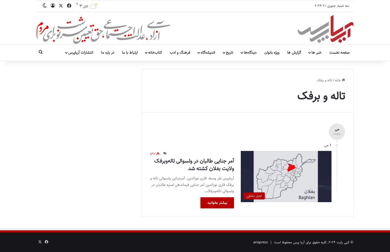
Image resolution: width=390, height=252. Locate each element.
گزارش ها (294, 53)
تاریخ (229, 53)
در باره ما (107, 53)
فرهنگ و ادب (180, 53)
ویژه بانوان (272, 53)
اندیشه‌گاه (208, 53)
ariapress (260, 242)
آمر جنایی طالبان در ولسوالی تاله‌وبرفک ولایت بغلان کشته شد (194, 165)
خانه (340, 80)
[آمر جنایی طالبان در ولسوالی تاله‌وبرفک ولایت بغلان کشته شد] (286, 176)
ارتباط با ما (130, 53)
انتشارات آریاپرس (80, 53)
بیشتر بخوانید (217, 203)
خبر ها (316, 53)
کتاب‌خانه (155, 53)
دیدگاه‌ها (250, 53)
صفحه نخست (339, 53)
